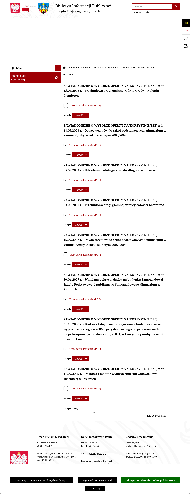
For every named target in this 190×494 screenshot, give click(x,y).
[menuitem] (35, 72)
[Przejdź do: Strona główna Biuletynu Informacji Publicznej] (64, 21)
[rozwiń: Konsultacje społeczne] (58, 254)
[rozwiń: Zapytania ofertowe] (58, 170)
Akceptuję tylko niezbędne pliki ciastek (150, 480)
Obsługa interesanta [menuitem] (22, 51)
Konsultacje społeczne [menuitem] (23, 254)
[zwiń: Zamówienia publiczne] (58, 64)
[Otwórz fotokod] (186, 46)
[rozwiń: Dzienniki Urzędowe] (58, 229)
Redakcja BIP (57, 461)
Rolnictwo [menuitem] (17, 248)
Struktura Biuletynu (30, 461)
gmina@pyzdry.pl (97, 407)
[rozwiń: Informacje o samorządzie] (58, 28)
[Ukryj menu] (58, 22)
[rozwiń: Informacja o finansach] (58, 203)
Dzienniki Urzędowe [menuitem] (22, 228)
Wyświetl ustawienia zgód (97, 480)
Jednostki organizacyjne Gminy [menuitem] (28, 209)
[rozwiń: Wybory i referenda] (58, 235)
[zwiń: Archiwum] (58, 92)
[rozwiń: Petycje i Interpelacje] (58, 222)
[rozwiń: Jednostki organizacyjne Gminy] (58, 210)
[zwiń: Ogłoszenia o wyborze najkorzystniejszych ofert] (58, 109)
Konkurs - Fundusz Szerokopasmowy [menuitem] (32, 267)
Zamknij (95, 488)
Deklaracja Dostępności (147, 461)
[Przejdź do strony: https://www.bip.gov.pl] (186, 30)
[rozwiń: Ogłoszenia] (58, 216)
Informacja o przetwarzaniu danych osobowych (41, 480)
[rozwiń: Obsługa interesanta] (58, 51)
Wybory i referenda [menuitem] (22, 235)
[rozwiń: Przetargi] (58, 72)
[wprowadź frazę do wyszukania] (152, 6)
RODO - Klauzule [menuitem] (20, 57)
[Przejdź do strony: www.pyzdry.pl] (186, 38)
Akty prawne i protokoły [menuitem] (24, 34)
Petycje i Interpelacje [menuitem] (23, 222)
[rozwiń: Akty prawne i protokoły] (58, 35)
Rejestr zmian (118, 461)
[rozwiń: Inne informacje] (58, 261)
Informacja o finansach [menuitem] (24, 203)
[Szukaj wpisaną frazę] (176, 6)
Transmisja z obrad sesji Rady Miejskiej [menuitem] (27, 43)
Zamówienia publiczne (78, 21)
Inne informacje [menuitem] (20, 260)
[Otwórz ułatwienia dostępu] (186, 23)
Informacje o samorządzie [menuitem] (25, 28)
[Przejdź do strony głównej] (60, 8)
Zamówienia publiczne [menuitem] (24, 64)
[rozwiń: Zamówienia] (58, 101)
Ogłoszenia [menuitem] (17, 216)
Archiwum (99, 21)
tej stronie (102, 467)
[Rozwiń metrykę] (80, 69)
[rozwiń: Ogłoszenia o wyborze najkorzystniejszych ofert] (58, 80)
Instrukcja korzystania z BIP (87, 461)
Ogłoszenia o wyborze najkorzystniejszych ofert (131, 21)
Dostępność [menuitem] (18, 241)
